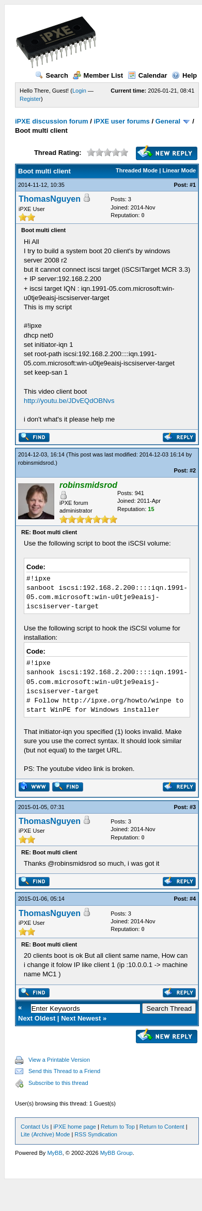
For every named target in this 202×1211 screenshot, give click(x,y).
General (168, 121)
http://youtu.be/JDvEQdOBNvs (69, 401)
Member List (98, 75)
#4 (193, 899)
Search (51, 75)
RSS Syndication (95, 1134)
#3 (193, 807)
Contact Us (35, 1127)
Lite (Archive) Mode (45, 1134)
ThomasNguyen (50, 199)
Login (79, 90)
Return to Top (118, 1127)
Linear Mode (179, 170)
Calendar (147, 75)
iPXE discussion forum (51, 121)
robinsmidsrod (36, 463)
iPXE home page (74, 1127)
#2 (193, 470)
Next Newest (81, 1018)
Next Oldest (36, 1018)
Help (184, 75)
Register (30, 99)
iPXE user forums (121, 121)
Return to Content (161, 1127)
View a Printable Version (59, 1060)
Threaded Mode (137, 170)
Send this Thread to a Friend (64, 1071)
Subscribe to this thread (58, 1083)
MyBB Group (116, 1153)
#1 (193, 185)
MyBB (54, 1153)
